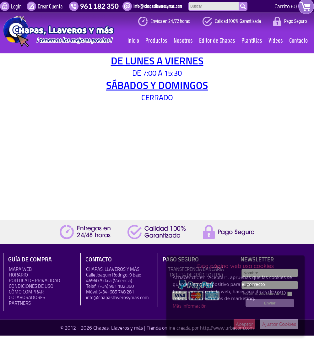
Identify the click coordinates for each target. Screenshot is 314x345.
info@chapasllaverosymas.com (117, 297)
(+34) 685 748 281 (116, 291)
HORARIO (18, 274)
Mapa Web (20, 269)
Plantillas (251, 41)
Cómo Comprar (26, 291)
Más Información (190, 306)
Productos (156, 41)
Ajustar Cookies (279, 324)
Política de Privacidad (34, 280)
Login (16, 7)
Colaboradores (27, 297)
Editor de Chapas (217, 41)
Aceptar (244, 324)
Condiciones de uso (31, 286)
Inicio (133, 41)
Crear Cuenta (50, 7)
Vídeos (275, 41)
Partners (20, 303)
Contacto (298, 41)
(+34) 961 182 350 (116, 286)
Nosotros (183, 41)
